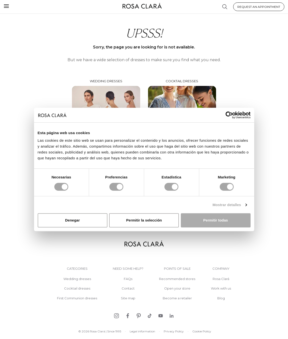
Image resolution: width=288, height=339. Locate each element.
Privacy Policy (174, 331)
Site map (128, 298)
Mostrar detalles (226, 205)
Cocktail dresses (77, 288)
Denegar (72, 220)
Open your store (177, 288)
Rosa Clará (221, 279)
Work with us (221, 288)
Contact (128, 288)
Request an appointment (258, 7)
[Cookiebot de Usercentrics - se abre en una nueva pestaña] (229, 115)
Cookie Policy (201, 331)
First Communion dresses (77, 298)
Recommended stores (177, 279)
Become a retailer (177, 298)
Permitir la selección (144, 220)
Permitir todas (215, 220)
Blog (221, 298)
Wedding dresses (77, 279)
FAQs (128, 279)
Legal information (142, 331)
